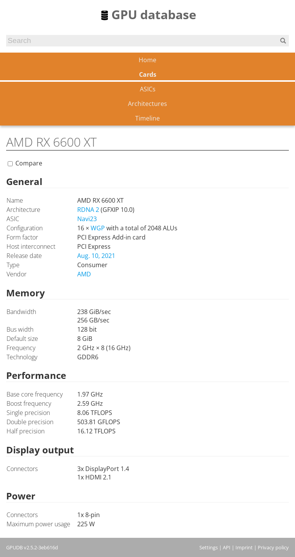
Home (147, 60)
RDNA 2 (88, 209)
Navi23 (87, 219)
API (226, 547)
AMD (84, 274)
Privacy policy (273, 547)
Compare (28, 163)
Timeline (147, 118)
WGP (98, 228)
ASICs (148, 89)
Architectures (147, 103)
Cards (147, 74)
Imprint (244, 547)
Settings (208, 547)
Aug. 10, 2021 (96, 255)
